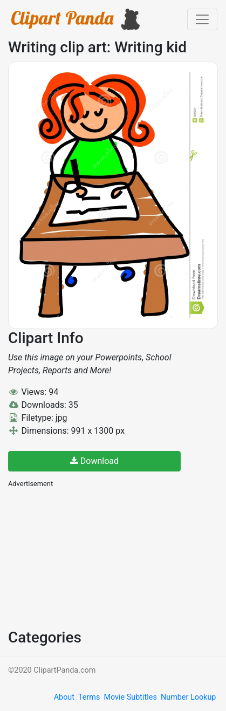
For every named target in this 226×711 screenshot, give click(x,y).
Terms (89, 697)
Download (94, 461)
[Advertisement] (89, 557)
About (64, 697)
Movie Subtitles (130, 697)
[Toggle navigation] (202, 19)
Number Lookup (188, 697)
